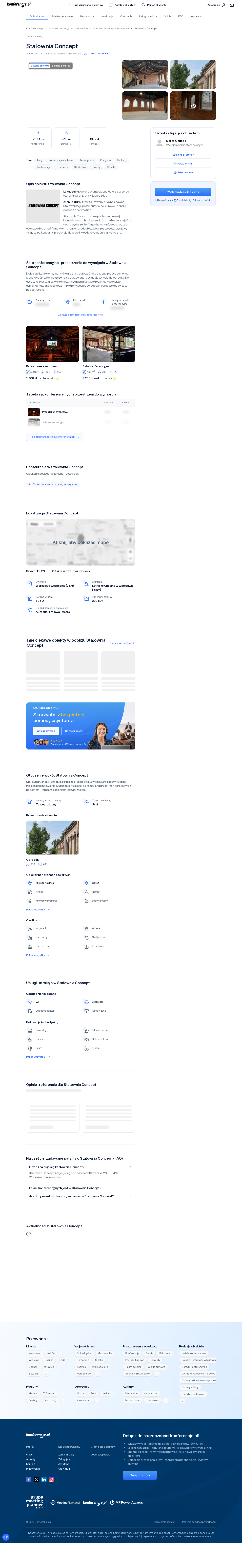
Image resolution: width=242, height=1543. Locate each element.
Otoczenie (126, 16)
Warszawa (59, 53)
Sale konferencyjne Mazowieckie (68, 28)
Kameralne (131, 1393)
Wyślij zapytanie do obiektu (183, 192)
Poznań (49, 1360)
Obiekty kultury (190, 1387)
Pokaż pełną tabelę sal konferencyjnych (55, 437)
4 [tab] (55, 851)
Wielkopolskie (100, 1367)
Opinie (167, 16)
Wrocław (34, 1360)
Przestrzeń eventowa (41, 366)
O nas (29, 1454)
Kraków (51, 1353)
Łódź (62, 1360)
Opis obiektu (37, 16)
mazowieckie (74, 53)
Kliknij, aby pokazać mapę (81, 542)
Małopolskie (84, 1373)
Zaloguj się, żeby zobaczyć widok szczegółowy (80, 314)
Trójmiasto (49, 1393)
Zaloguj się (64, 1459)
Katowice (49, 1367)
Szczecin (34, 1373)
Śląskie (99, 1360)
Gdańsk (33, 1367)
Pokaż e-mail (183, 163)
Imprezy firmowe (134, 1360)
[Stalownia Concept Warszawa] (73, 90)
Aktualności (196, 16)
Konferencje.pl (35, 28)
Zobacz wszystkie (122, 643)
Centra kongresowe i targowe (198, 1373)
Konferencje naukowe (61, 160)
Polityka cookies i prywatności (199, 1522)
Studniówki (80, 167)
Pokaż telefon (183, 154)
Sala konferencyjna (96, 366)
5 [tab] (58, 851)
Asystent (63, 1464)
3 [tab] (52, 851)
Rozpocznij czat (74, 731)
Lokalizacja (107, 16)
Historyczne (150, 1393)
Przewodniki (33, 1468)
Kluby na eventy (36, 36)
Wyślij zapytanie (46, 731)
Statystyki (64, 1468)
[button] (122, 5)
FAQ (180, 16)
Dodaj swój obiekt (101, 1454)
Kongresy (105, 160)
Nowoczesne (132, 1400)
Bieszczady (50, 1400)
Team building (133, 1367)
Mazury (33, 1393)
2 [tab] (50, 851)
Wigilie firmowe (156, 1367)
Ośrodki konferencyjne (194, 1367)
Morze (80, 1393)
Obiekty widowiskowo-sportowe (200, 1380)
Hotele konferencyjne (194, 1353)
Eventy (96, 167)
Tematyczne (86, 160)
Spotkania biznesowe (137, 1373)
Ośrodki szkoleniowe (193, 1394)
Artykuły (30, 1459)
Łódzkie (81, 1367)
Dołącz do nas (140, 1475)
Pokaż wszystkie (38, 909)
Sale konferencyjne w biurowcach (200, 1360)
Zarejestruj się (66, 1454)
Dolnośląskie (84, 1353)
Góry (93, 1393)
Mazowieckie (105, 1353)
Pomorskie (83, 1360)
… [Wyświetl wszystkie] (46, 1373)
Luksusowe (153, 1400)
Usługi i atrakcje (148, 16)
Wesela (111, 167)
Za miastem (83, 1400)
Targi (40, 160)
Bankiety (122, 160)
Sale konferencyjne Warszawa (111, 28)
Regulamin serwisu (164, 1522)
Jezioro (106, 1393)
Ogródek (32, 860)
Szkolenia (62, 167)
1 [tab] (47, 851)
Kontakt (30, 1464)
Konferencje (44, 167)
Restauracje (87, 16)
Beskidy (33, 1400)
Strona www (183, 172)
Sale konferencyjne (62, 16)
